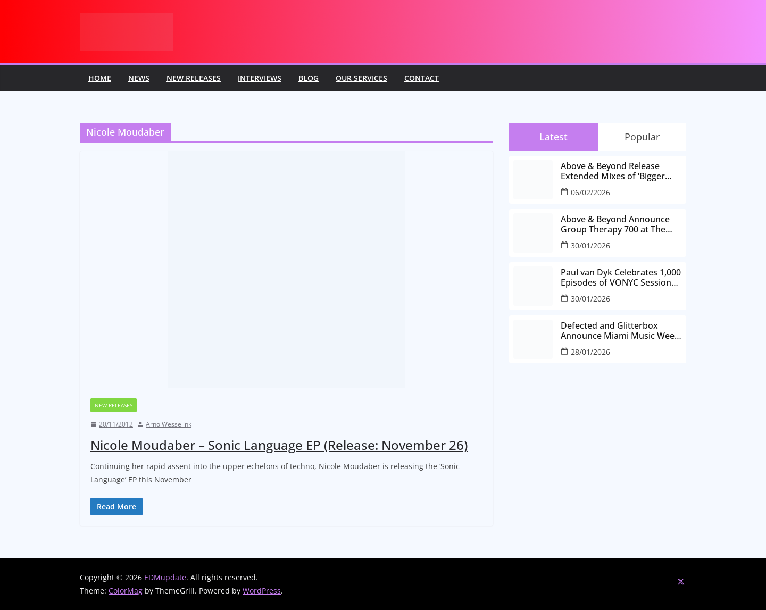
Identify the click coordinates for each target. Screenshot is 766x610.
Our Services (361, 78)
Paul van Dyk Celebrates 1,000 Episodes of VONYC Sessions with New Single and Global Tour (621, 278)
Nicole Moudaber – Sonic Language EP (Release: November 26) (279, 445)
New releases (193, 78)
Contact (421, 78)
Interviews (259, 78)
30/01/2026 (590, 245)
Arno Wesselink (169, 424)
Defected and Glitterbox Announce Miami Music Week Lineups (620, 331)
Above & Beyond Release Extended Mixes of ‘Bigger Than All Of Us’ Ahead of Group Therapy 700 (613, 171)
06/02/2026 (590, 192)
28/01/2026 (590, 352)
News (138, 78)
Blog (308, 78)
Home (99, 78)
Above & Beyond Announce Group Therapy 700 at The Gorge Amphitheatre (615, 224)
